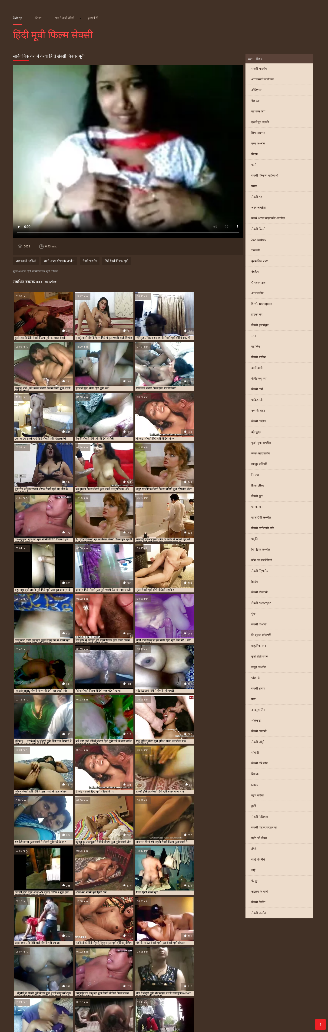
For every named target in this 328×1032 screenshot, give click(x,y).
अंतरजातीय (257, 293)
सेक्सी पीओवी (258, 625)
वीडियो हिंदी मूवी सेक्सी (87, 1007)
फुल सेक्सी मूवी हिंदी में (303, 965)
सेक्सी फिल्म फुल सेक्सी (164, 972)
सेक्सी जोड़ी (257, 742)
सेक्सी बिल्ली (258, 229)
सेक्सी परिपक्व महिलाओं (264, 176)
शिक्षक (254, 774)
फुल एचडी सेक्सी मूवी (208, 965)
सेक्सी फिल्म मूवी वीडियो (97, 1018)
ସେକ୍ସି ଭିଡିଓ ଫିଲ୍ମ (155, 1003)
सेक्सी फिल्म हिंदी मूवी (25, 976)
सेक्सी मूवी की (22, 1022)
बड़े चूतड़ (256, 432)
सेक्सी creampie (261, 603)
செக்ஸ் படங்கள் (300, 1022)
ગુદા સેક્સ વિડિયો (304, 1007)
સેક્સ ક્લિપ (153, 999)
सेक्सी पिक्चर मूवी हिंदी (25, 972)
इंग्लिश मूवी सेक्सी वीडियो (130, 1022)
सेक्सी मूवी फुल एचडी (110, 980)
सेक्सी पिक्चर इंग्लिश (51, 1025)
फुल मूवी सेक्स (245, 1022)
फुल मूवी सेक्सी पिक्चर (240, 965)
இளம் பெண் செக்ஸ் (272, 1007)
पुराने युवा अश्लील (261, 443)
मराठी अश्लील (173, 1010)
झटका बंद (256, 315)
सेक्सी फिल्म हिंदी (154, 1014)
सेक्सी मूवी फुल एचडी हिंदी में (182, 980)
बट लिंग (255, 347)
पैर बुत (254, 881)
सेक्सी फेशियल (259, 817)
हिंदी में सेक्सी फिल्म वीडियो (191, 1022)
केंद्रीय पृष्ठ (17, 17)
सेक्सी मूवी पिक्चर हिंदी (42, 980)
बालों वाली (256, 368)
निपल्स (255, 475)
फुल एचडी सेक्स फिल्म (176, 965)
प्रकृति (254, 539)
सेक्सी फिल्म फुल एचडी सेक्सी (36, 1010)
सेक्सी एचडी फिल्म (249, 1010)
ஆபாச (13, 1025)
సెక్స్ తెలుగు (38, 1007)
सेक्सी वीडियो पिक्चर (307, 1010)
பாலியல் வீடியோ (200, 1010)
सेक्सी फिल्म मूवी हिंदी (198, 972)
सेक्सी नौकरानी (259, 593)
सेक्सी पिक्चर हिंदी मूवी (59, 972)
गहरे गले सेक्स (259, 838)
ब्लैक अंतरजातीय (260, 454)
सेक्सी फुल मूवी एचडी (158, 976)
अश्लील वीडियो (223, 1022)
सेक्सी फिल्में (93, 1014)
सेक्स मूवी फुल (93, 1010)
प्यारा (254, 186)
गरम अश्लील (258, 144)
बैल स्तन (255, 101)
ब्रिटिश (254, 582)
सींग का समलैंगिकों (261, 560)
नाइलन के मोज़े (259, 892)
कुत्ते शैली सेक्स (259, 657)
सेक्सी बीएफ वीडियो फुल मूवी (228, 976)
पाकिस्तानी (256, 400)
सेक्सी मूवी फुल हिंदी (257, 980)
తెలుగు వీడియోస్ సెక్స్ (146, 1010)
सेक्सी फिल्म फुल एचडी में (128, 972)
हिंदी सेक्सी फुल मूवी (239, 1007)
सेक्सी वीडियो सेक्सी (48, 1022)
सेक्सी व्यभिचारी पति (262, 528)
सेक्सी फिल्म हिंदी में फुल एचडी (63, 976)
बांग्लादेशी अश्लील (261, 518)
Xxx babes (258, 240)
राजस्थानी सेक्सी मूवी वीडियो (214, 969)
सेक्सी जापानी (258, 731)
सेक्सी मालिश (258, 357)
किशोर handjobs (261, 304)
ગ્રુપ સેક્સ (218, 1014)
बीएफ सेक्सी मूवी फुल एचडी (108, 969)
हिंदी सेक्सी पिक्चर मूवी (116, 261)
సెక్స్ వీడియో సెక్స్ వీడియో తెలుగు (250, 1003)
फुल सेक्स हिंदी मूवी (271, 965)
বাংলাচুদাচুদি (146, 1007)
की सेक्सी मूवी (301, 1018)
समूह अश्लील (258, 667)
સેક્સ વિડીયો (282, 999)
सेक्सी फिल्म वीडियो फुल (232, 972)
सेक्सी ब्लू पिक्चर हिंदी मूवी (268, 976)
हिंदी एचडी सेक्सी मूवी (274, 1018)
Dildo (254, 785)
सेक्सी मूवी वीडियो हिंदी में (33, 984)
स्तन (253, 336)
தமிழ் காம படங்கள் (180, 999)
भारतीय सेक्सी (39, 1003)
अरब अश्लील (258, 208)
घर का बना (257, 507)
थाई (253, 870)
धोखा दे (255, 678)
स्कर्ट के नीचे (258, 860)
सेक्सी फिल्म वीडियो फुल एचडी (272, 972)
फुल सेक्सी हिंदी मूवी (43, 969)
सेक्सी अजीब (258, 913)
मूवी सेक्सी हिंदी (70, 1010)
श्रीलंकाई (256, 721)
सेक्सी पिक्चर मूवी (180, 1014)
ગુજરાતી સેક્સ (41, 1014)
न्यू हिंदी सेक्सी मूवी (73, 965)
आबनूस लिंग (258, 710)
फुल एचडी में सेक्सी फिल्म (106, 965)
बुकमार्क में (93, 17)
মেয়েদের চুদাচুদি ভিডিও (39, 999)
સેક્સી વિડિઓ (106, 999)
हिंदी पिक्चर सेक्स (300, 1014)
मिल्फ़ (254, 154)
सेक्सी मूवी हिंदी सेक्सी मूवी (251, 999)
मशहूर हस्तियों (259, 464)
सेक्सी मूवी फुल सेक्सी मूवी (222, 980)
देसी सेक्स (27, 1025)
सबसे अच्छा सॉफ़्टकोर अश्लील (268, 218)
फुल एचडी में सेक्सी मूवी (142, 965)
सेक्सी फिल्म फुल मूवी (131, 1018)
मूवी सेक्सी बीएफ (182, 969)
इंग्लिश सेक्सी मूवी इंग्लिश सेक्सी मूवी (197, 1003)
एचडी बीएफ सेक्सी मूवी (43, 965)
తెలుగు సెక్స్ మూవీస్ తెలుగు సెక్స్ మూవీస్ (107, 1003)
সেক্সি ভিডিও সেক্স (271, 1022)
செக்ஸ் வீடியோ (277, 1010)
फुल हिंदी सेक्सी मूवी (73, 969)
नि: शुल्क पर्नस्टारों (261, 635)
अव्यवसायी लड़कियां (262, 80)
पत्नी (253, 165)
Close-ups (258, 283)
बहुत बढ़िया (257, 796)
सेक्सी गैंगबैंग (258, 902)
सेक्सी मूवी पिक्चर (12, 980)
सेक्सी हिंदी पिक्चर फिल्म (81, 1022)
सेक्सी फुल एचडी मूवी (101, 976)
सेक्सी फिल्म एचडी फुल (93, 972)
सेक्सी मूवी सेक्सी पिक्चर (70, 984)
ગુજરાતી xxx (9, 999)
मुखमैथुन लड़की (260, 122)
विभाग (38, 17)
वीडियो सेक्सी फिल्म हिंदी (176, 1007)
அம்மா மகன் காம (270, 1014)
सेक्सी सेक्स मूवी (130, 999)
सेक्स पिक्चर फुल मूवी (285, 969)
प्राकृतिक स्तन (258, 646)
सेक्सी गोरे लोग (259, 764)
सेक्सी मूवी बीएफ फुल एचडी (292, 980)
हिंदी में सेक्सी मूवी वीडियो (61, 1018)
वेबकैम (255, 272)
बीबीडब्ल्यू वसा (259, 379)
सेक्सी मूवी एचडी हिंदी (303, 976)
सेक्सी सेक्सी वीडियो (209, 1007)
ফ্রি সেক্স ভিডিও (242, 1014)
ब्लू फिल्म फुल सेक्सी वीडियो (149, 969)
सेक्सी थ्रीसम (258, 689)
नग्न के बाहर (258, 411)
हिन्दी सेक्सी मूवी (116, 1010)
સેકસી (106, 1022)
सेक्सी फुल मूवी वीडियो (190, 976)
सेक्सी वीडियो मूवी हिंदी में (122, 1014)
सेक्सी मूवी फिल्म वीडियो (77, 980)
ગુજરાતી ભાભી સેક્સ (215, 999)
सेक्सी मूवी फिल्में (63, 1003)
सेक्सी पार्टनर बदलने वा (264, 828)
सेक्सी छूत (256, 496)
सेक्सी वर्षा (257, 389)
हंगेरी (253, 849)
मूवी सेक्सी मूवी (159, 1022)
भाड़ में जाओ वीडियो (64, 17)
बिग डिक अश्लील (260, 550)
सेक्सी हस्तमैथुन (259, 325)
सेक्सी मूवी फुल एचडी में (143, 980)
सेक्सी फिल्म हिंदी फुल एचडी (237, 1018)
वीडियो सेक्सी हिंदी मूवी (252, 969)
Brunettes (257, 486)
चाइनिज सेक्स (304, 999)
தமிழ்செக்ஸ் (60, 1007)
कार (253, 699)
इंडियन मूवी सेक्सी (12, 965)
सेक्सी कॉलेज (258, 422)
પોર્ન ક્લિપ (226, 1010)
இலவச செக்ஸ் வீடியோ (296, 1003)
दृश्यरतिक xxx (259, 261)
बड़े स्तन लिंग (258, 112)
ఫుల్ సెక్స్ (201, 1014)
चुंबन (253, 614)
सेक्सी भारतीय (259, 69)
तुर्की (253, 806)
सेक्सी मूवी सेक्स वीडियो (77, 999)
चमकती (255, 251)
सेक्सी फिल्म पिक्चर (14, 1014)
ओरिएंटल (256, 90)
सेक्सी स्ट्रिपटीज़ (259, 571)
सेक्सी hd (256, 197)
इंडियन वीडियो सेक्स (120, 1007)
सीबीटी (255, 753)
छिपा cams (258, 133)
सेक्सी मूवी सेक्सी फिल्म (199, 1018)
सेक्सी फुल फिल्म (129, 976)
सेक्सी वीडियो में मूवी (69, 1014)
